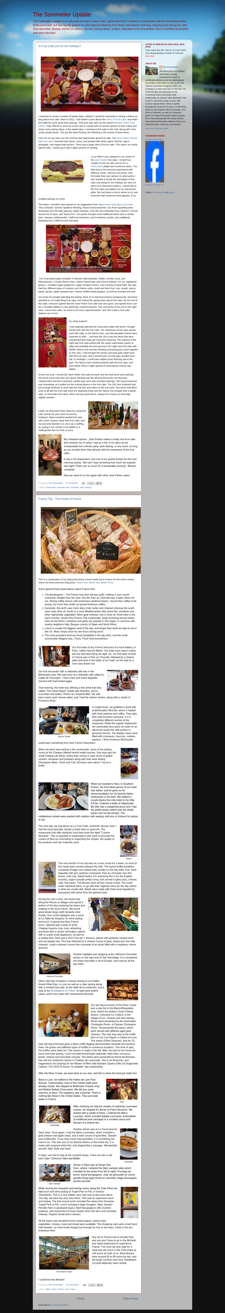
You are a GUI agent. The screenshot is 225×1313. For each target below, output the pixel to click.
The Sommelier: (170, 67)
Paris (72, 1289)
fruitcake (75, 487)
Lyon (67, 1289)
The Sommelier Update (154, 139)
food (54, 1289)
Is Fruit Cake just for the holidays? (59, 46)
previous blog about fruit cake (117, 204)
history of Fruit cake (116, 119)
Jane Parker (101, 160)
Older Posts (130, 1298)
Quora (172, 192)
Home (80, 1298)
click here (149, 56)
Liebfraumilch (60, 217)
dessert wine (64, 487)
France (60, 1289)
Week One (82, 582)
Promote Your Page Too (154, 185)
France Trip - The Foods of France (59, 498)
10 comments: (73, 1285)
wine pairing (85, 487)
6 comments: (72, 483)
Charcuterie (97, 166)
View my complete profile (157, 128)
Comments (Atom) (59, 1305)
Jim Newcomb (158, 192)
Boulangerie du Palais (63, 990)
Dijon (48, 1289)
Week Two (94, 582)
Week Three (107, 582)
